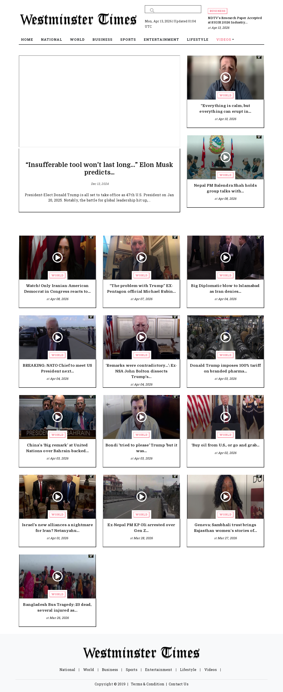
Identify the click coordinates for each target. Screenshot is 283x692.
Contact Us (178, 684)
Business (217, 11)
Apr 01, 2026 (59, 538)
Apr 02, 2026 (227, 453)
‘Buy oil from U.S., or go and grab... (225, 445)
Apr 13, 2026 (220, 27)
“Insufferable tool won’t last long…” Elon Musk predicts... (99, 168)
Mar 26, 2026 (59, 618)
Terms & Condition (147, 684)
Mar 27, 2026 (227, 538)
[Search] (173, 9)
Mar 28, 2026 (143, 538)
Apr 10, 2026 (227, 119)
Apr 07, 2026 (143, 299)
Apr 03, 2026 (227, 378)
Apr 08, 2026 (227, 198)
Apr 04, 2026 (227, 299)
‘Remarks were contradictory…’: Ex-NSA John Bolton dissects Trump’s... (141, 371)
